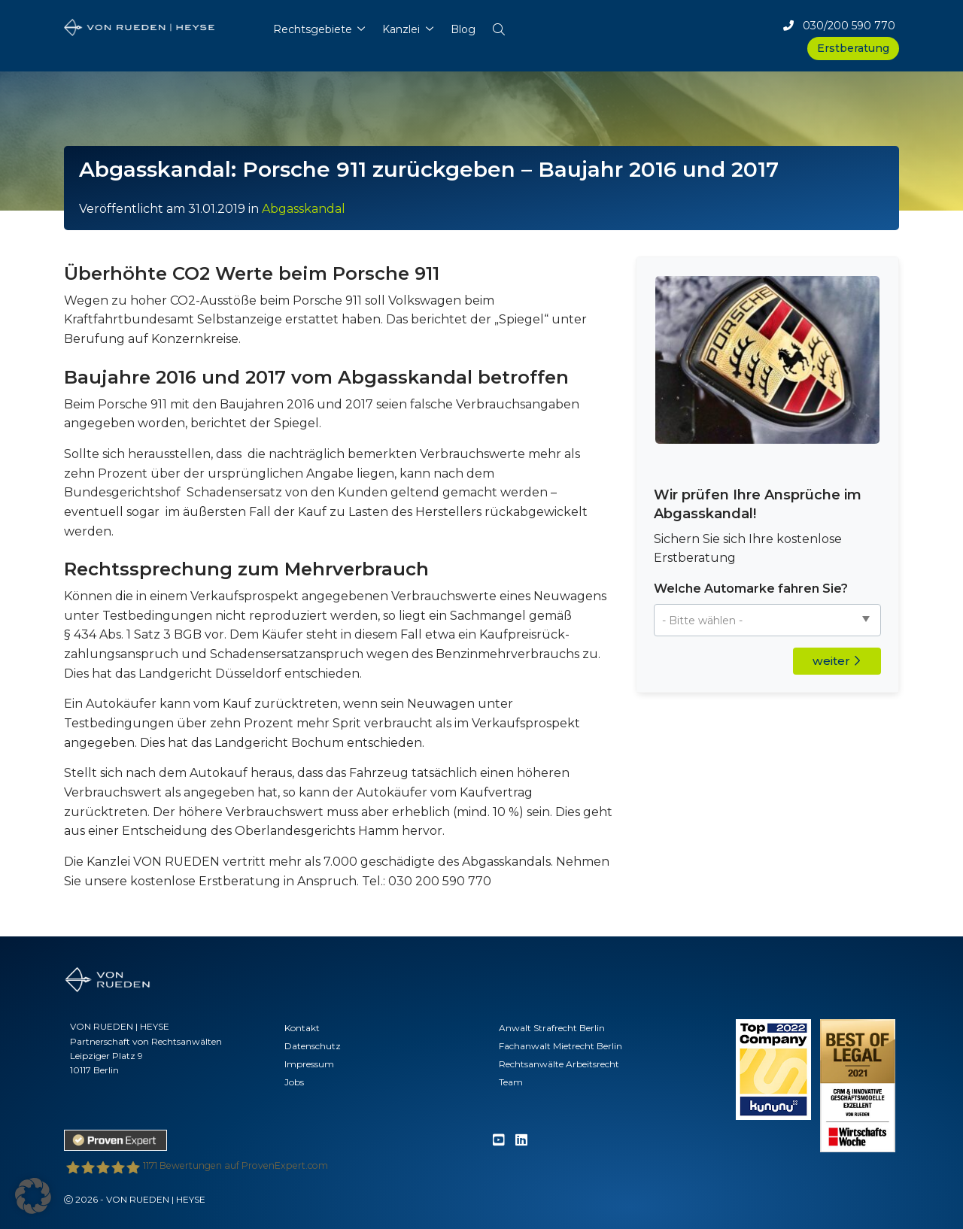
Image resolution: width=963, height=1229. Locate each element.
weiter (837, 661)
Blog (463, 29)
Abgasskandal (303, 209)
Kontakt (302, 1027)
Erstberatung (853, 48)
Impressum (309, 1064)
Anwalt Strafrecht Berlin (552, 1027)
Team (511, 1082)
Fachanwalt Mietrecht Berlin (560, 1045)
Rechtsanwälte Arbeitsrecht (559, 1064)
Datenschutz (312, 1045)
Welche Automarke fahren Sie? (751, 588)
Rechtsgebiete (312, 29)
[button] (498, 26)
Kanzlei (401, 29)
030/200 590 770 (839, 25)
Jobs (294, 1082)
